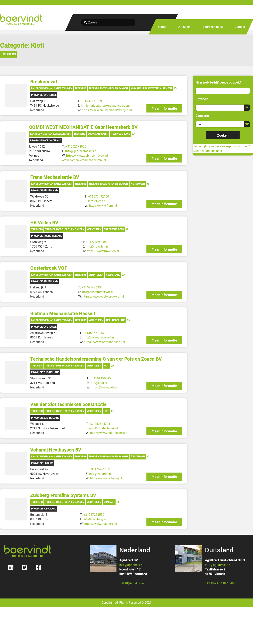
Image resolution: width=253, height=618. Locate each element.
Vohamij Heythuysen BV (55, 450)
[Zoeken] (108, 22)
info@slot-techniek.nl (103, 428)
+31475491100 (99, 469)
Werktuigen (137, 184)
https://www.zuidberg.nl (100, 524)
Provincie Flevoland (43, 508)
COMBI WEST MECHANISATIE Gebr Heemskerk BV (83, 127)
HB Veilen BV (44, 222)
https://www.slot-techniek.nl (109, 433)
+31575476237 (92, 287)
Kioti (106, 365)
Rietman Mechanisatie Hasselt (62, 313)
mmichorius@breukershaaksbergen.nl (106, 105)
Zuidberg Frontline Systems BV (63, 495)
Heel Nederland (120, 134)
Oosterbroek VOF (48, 268)
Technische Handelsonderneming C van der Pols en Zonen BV (96, 359)
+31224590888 (96, 242)
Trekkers (8, 54)
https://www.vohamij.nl (106, 478)
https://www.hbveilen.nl (103, 251)
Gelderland (113, 274)
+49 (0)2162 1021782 (220, 583)
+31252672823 (75, 146)
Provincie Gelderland (44, 190)
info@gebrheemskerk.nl (81, 151)
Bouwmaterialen (98, 134)
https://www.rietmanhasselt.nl (104, 342)
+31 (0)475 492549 (132, 583)
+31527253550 (93, 514)
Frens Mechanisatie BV (54, 177)
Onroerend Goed (114, 229)
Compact (109, 502)
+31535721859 (91, 101)
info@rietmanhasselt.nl (99, 337)
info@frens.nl (97, 201)
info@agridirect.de (217, 565)
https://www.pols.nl (104, 387)
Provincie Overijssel (43, 95)
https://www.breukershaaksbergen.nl (107, 110)
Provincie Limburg (42, 463)
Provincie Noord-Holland (45, 140)
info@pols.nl (98, 383)
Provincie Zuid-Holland (45, 372)
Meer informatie (164, 108)
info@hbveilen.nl (97, 246)
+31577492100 (98, 196)
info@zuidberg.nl (94, 519)
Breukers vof (43, 81)
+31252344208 (99, 424)
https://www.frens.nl (103, 205)
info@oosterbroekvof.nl (97, 292)
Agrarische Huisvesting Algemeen (151, 88)
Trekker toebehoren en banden (108, 88)
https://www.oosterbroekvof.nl (103, 296)
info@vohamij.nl (100, 474)
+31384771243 (93, 333)
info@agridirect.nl (131, 565)
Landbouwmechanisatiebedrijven (51, 88)
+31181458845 (100, 378)
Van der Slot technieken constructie (68, 404)
